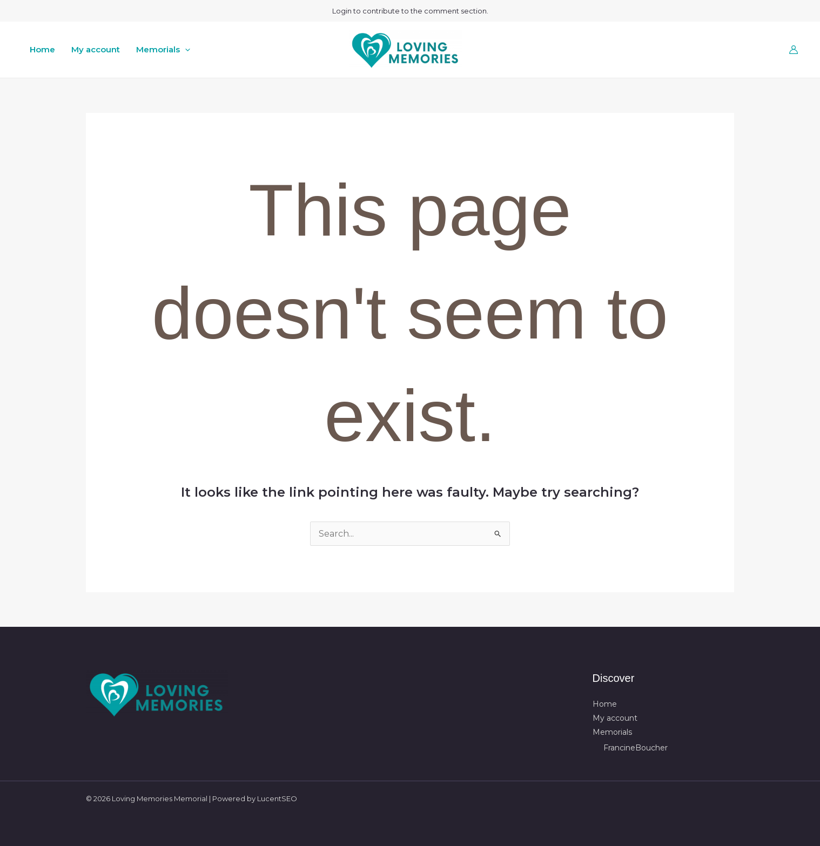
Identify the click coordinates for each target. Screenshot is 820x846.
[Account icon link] (793, 50)
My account (95, 49)
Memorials (163, 50)
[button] (185, 50)
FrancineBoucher (635, 748)
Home (42, 49)
